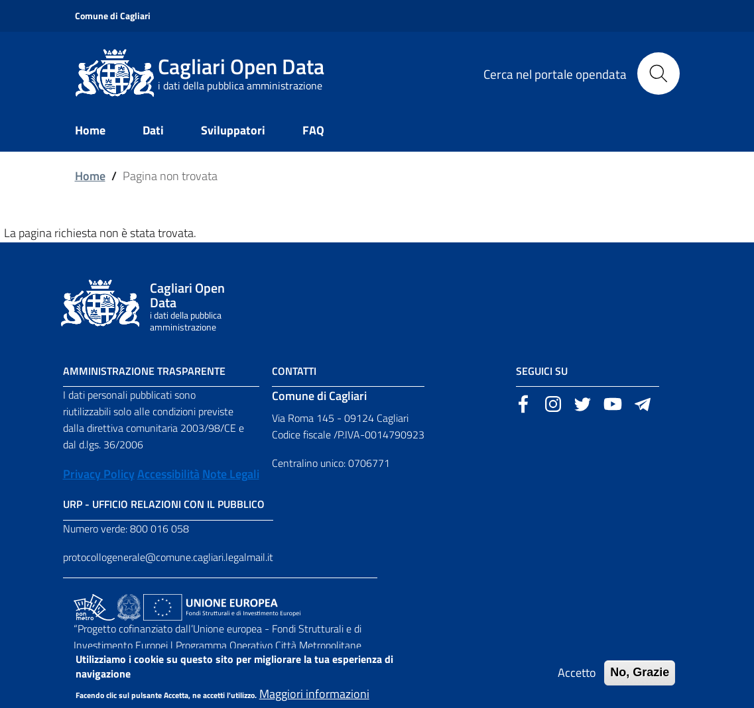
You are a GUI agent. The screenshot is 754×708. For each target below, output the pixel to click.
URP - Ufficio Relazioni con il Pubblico (164, 504)
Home (90, 176)
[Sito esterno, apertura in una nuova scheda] (523, 403)
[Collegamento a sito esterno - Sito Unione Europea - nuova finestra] (221, 606)
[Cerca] (658, 73)
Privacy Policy (99, 474)
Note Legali (230, 474)
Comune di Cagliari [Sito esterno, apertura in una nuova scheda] (113, 16)
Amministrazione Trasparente (144, 371)
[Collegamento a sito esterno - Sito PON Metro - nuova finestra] (94, 606)
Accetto (577, 678)
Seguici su (542, 371)
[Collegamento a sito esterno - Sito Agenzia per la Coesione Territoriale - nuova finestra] (129, 606)
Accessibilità (168, 474)
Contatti (294, 371)
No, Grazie (639, 677)
